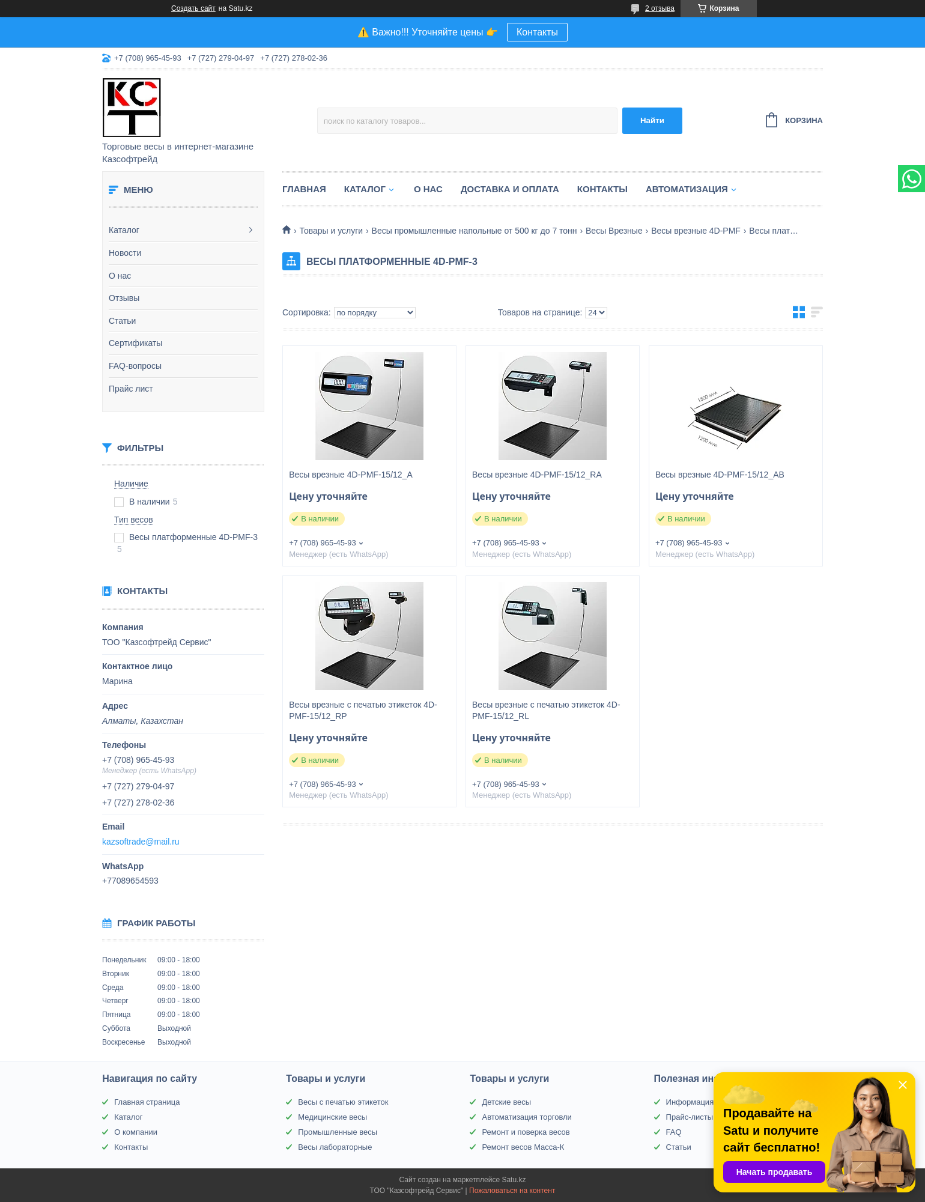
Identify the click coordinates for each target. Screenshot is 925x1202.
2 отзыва (660, 8)
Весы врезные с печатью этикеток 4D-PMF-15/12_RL (546, 710)
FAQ (674, 1132)
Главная (304, 188)
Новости (125, 253)
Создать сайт (193, 8)
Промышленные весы (337, 1132)
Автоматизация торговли (526, 1117)
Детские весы (506, 1101)
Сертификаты (135, 343)
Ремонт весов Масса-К (523, 1147)
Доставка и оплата (510, 188)
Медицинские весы (332, 1117)
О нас (120, 276)
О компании (135, 1132)
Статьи (122, 321)
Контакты (537, 32)
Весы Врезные (614, 230)
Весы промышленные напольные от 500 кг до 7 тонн (474, 230)
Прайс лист (131, 388)
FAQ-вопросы (135, 366)
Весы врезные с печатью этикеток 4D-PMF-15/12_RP (363, 710)
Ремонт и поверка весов (525, 1132)
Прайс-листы (690, 1117)
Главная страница (147, 1101)
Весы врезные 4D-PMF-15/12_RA (537, 474)
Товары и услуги (331, 230)
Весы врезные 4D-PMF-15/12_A (351, 474)
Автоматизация (687, 188)
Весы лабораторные (335, 1147)
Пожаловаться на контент (512, 1190)
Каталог (124, 230)
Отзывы (124, 298)
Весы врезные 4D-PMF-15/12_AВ (719, 474)
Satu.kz (514, 1180)
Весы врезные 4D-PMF (696, 230)
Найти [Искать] (652, 120)
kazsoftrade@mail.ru (141, 841)
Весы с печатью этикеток (343, 1101)
